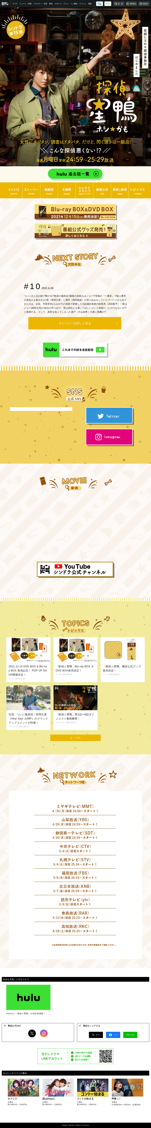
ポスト (96, 1035)
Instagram (44, 1033)
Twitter (32, 1033)
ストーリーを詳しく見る (75, 323)
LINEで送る (130, 1035)
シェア (113, 1035)
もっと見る (75, 737)
